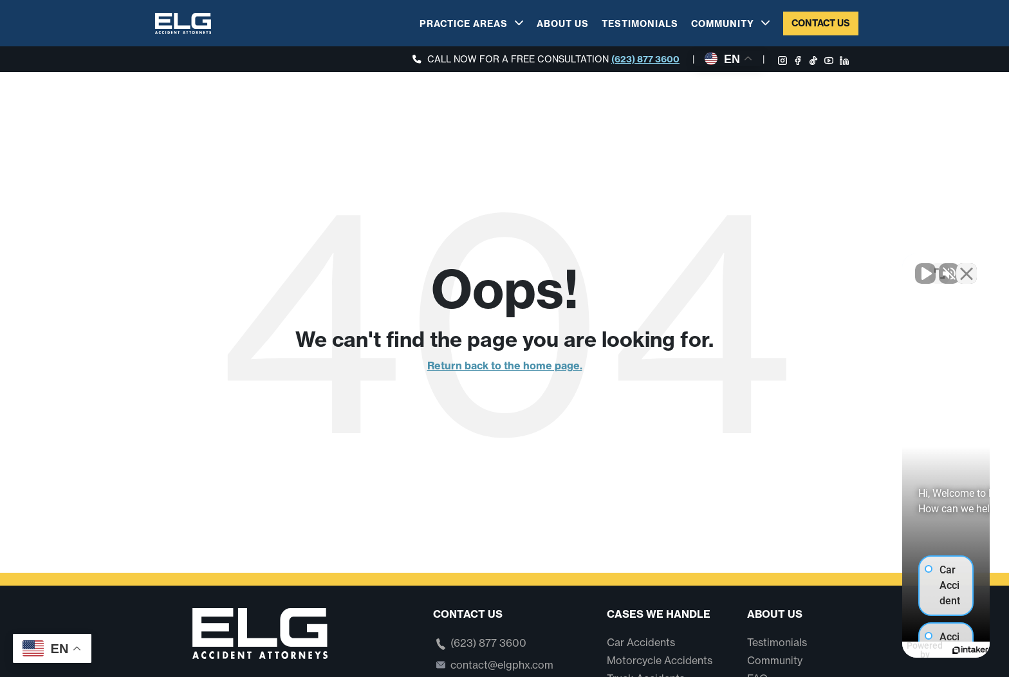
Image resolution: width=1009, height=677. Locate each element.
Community (722, 24)
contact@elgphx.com (501, 665)
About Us (563, 24)
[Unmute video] (781, 265)
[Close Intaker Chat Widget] (966, 265)
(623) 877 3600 (645, 59)
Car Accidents (641, 642)
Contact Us (820, 23)
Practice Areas (464, 24)
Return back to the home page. (504, 365)
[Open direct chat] (939, 265)
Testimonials (640, 24)
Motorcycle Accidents (659, 660)
